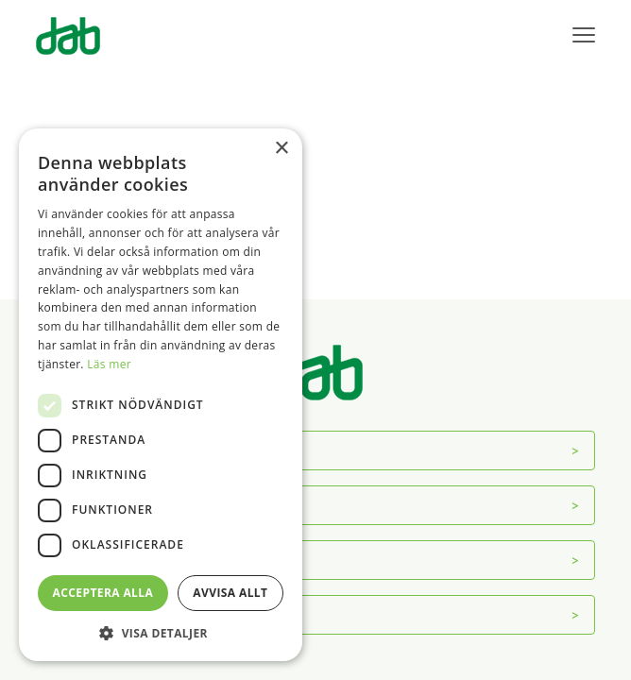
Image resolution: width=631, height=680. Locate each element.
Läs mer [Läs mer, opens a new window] (109, 364)
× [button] (281, 149)
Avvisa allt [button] (230, 593)
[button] (160, 632)
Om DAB (81, 450)
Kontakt (79, 560)
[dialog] (160, 394)
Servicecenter (96, 505)
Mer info (80, 614)
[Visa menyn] (583, 35)
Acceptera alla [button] (103, 593)
